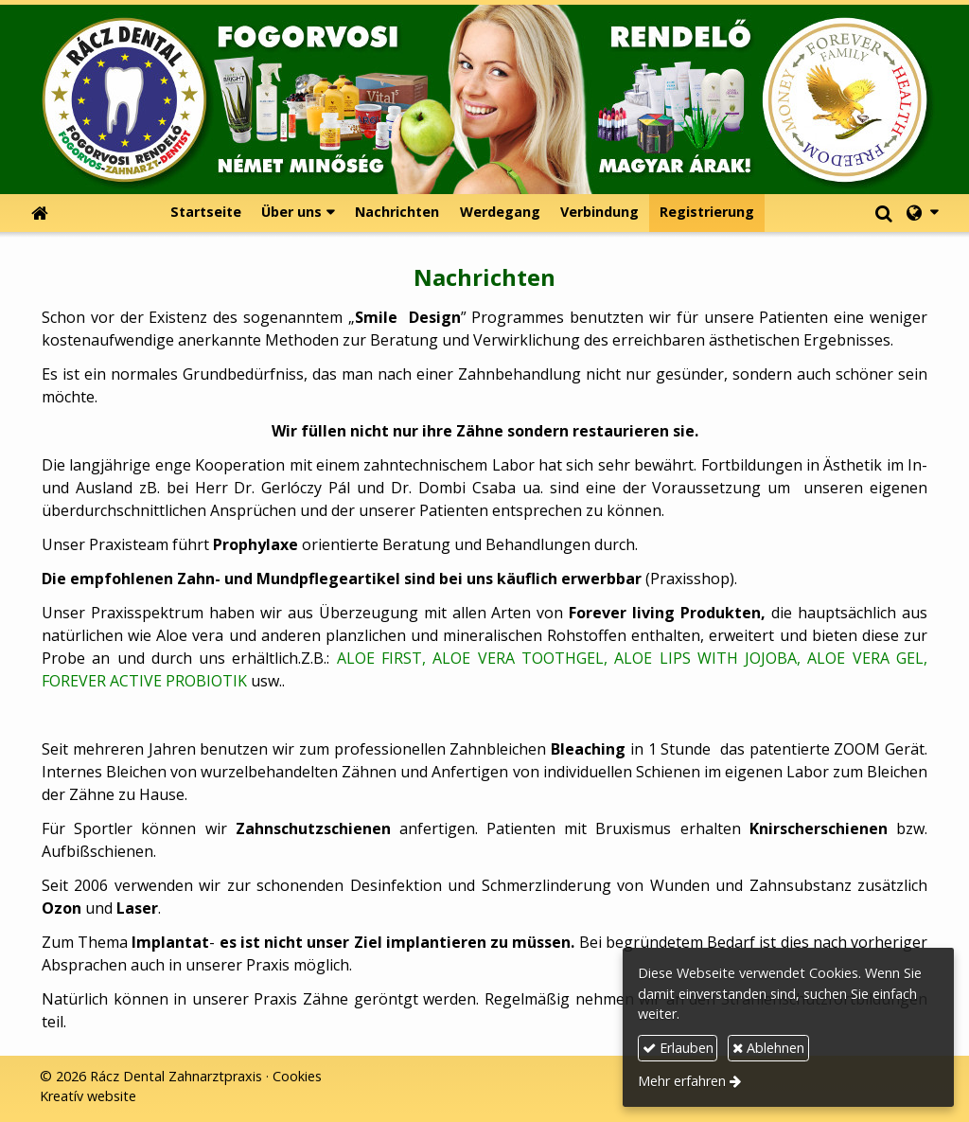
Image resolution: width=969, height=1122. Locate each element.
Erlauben (678, 1048)
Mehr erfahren (682, 1081)
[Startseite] (484, 99)
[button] (922, 213)
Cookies (297, 1076)
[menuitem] (206, 213)
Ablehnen (768, 1048)
